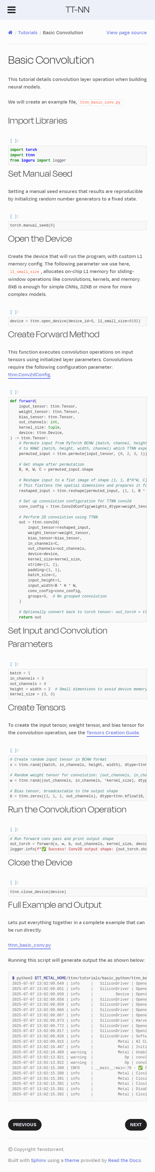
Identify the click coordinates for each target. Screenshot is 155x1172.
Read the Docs (124, 1160)
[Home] (10, 32)
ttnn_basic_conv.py (29, 945)
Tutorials (28, 32)
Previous (25, 1124)
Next (136, 1124)
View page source (127, 32)
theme (72, 1160)
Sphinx (38, 1160)
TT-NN (78, 9)
